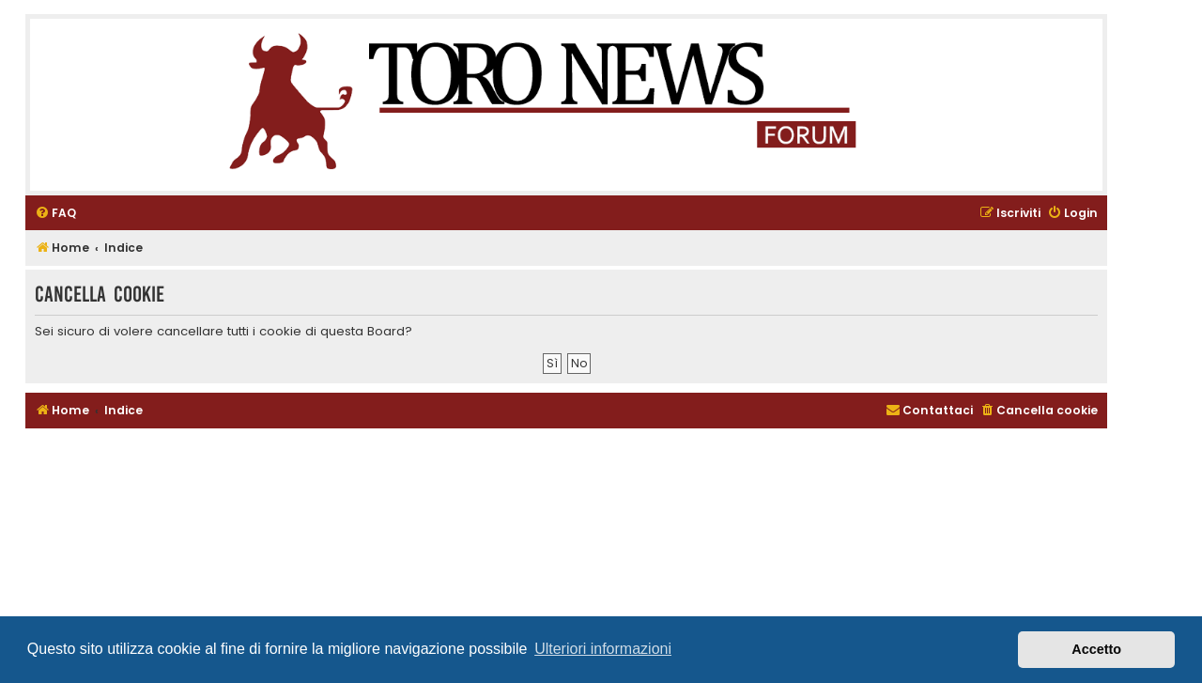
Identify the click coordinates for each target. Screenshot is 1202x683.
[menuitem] (55, 213)
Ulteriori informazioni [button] (602, 649)
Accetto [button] (1096, 649)
